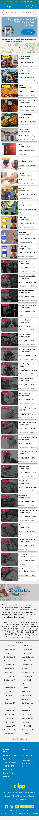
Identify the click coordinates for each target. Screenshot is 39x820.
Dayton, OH (10, 699)
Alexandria (7, 622)
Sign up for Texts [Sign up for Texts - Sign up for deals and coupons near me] (9, 773)
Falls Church (7, 626)
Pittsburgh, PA (27, 691)
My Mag (6, 776)
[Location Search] (29, 12)
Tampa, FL (27, 726)
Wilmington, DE (27, 730)
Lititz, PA (27, 653)
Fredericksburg (32, 626)
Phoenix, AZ (27, 688)
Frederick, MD (10, 714)
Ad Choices (30, 796)
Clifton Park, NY (10, 688)
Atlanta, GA (10, 653)
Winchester (14, 638)
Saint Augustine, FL (27, 699)
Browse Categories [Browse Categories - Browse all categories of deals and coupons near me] (28, 752)
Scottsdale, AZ (27, 711)
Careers (7, 796)
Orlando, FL (27, 684)
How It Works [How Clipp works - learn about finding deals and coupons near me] (27, 755)
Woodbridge (25, 638)
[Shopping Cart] (36, 6)
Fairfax (18, 624)
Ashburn (16, 622)
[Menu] (3, 6)
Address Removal (19, 799)
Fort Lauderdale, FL (10, 707)
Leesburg (22, 628)
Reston (23, 630)
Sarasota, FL (27, 707)
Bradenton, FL (10, 665)
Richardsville (32, 630)
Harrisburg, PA (10, 726)
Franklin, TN (10, 711)
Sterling (25, 634)
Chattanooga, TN (10, 680)
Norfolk (15, 630)
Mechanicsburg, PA (27, 657)
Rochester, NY (27, 695)
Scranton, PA (27, 714)
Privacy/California (18, 796)
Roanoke (19, 632)
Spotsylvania (29, 632)
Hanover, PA (9, 722)
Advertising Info (27, 763)
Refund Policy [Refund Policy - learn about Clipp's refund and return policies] (8, 759)
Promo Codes (8, 769)
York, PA (27, 734)
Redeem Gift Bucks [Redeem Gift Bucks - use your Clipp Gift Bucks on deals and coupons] (10, 755)
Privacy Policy (30, 792)
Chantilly (10, 624)
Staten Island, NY (27, 718)
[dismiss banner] (36, 19)
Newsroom (19, 792)
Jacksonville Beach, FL (10, 730)
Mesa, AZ (27, 661)
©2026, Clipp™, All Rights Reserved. (18, 810)
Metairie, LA (27, 665)
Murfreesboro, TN (27, 672)
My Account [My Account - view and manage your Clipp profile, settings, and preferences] (7, 752)
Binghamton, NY (10, 657)
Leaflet (18, 52)
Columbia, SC (10, 691)
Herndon (14, 628)
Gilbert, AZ (10, 718)
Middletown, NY (27, 668)
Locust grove (32, 628)
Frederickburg (19, 626)
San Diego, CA (27, 703)
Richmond (9, 632)
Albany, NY (10, 645)
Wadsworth (20, 636)
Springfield (8, 634)
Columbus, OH (10, 695)
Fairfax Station (28, 624)
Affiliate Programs (28, 767)
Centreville (32, 622)
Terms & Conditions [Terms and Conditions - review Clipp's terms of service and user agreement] (10, 762)
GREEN (5, 628)
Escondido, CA (10, 703)
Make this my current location (13, 41)
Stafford (17, 634)
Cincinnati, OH (10, 684)
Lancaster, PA (27, 649)
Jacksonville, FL (9, 734)
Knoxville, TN (27, 645)
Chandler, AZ (10, 672)
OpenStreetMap (27, 52)
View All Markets (19, 739)
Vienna (33, 634)
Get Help (6, 766)
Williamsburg (31, 636)
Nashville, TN (27, 680)
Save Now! (28, 32)
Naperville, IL (27, 676)
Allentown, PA (10, 649)
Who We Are (9, 792)
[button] (32, 6)
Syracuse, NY (27, 722)
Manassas (6, 630)
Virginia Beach (8, 636)
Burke (24, 622)
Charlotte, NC (10, 676)
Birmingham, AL (9, 661)
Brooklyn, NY (10, 668)
